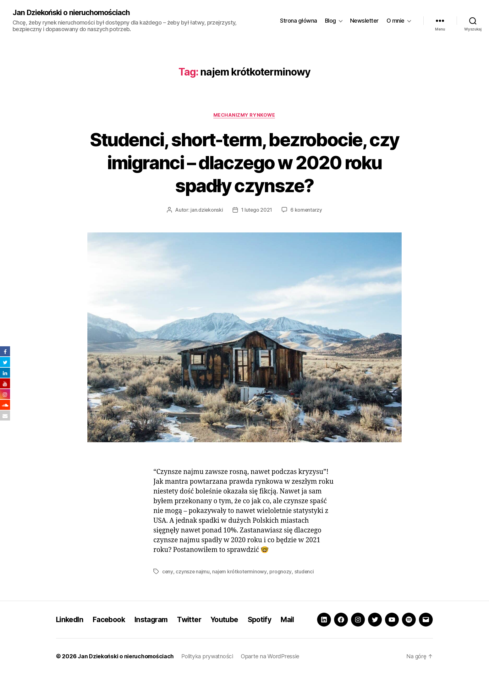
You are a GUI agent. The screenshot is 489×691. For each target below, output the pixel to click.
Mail (300, 627)
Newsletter (364, 20)
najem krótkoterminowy (239, 572)
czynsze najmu (193, 572)
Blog (330, 20)
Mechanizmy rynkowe (244, 115)
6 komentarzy (307, 210)
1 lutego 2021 (256, 210)
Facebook (112, 627)
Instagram (156, 627)
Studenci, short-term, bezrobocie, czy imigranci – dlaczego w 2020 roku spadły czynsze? (244, 162)
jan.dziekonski (206, 210)
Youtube (234, 627)
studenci (304, 572)
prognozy (281, 572)
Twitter (196, 627)
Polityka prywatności (209, 673)
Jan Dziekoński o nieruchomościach (73, 12)
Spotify (270, 627)
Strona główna (298, 20)
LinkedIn (70, 627)
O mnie (395, 20)
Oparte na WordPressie (272, 673)
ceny (167, 572)
